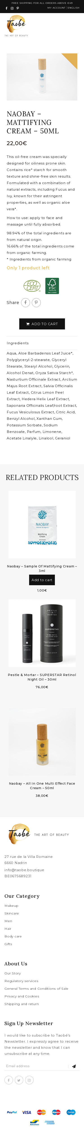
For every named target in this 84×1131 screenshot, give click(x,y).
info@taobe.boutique (24, 870)
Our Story (12, 973)
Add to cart (42, 324)
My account (56, 7)
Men (8, 921)
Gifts (8, 944)
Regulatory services (21, 981)
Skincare (11, 913)
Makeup (11, 906)
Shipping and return (21, 1004)
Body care (13, 936)
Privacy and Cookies (21, 996)
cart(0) (61, 28)
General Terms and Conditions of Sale (36, 989)
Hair (7, 929)
